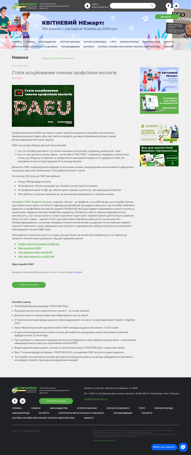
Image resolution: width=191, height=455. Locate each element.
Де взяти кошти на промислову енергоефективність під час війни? (51, 315)
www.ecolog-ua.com (144, 432)
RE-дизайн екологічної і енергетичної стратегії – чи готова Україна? (51, 310)
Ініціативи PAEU (20, 66)
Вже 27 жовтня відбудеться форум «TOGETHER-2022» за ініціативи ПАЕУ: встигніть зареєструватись (69, 352)
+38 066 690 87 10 (143, 393)
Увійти (95, 4)
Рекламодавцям (70, 46)
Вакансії (169, 46)
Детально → (167, 16)
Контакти (88, 46)
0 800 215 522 (95, 393)
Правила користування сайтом (104, 440)
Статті (113, 41)
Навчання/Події (151, 41)
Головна (17, 41)
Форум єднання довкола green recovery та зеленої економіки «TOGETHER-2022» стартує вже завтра (69, 347)
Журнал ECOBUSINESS (95, 41)
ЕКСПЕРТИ (169, 41)
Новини (30, 41)
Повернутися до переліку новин (58, 58)
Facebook (78, 272)
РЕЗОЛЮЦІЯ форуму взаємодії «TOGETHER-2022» (41, 306)
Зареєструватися (100, 7)
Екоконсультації (129, 41)
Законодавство (47, 41)
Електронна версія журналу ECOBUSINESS (34, 46)
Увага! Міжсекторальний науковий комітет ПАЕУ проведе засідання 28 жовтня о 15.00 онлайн (66, 327)
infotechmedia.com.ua (95, 399)
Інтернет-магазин (70, 41)
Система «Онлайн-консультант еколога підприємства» (129, 46)
